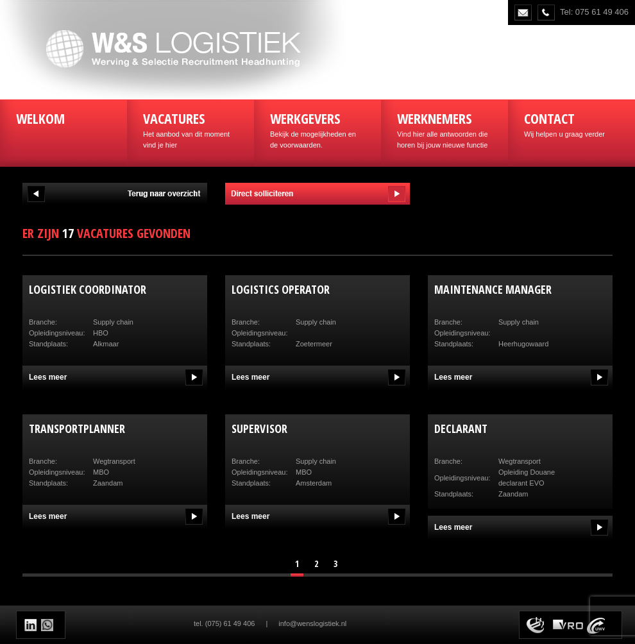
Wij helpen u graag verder (571, 123)
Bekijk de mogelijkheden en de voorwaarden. (317, 128)
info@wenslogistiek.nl (312, 623)
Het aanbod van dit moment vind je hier (190, 128)
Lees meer (48, 377)
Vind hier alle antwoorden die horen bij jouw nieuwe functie (444, 128)
